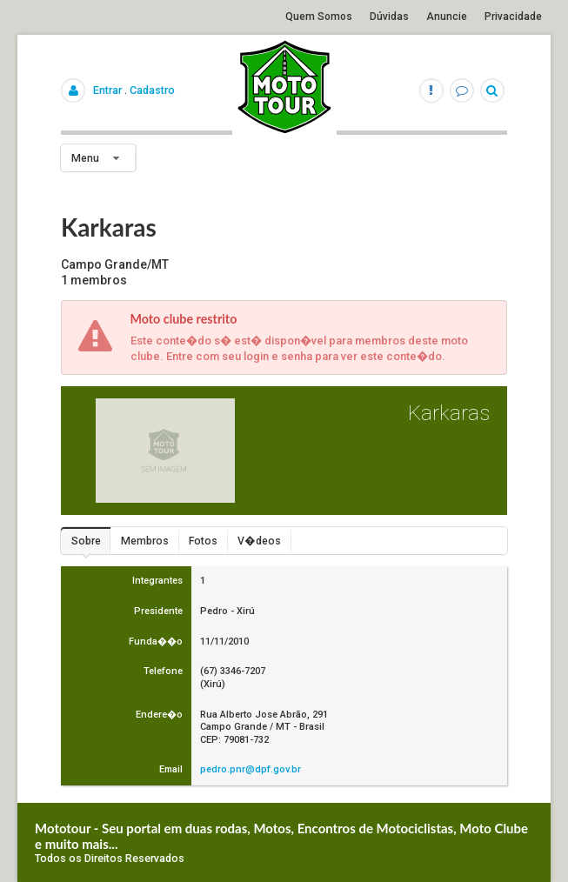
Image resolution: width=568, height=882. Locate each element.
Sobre (86, 541)
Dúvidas (389, 16)
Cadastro (152, 90)
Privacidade (513, 16)
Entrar (107, 90)
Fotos (203, 541)
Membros (145, 541)
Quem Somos (318, 16)
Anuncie (446, 16)
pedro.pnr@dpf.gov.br (250, 769)
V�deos (259, 541)
